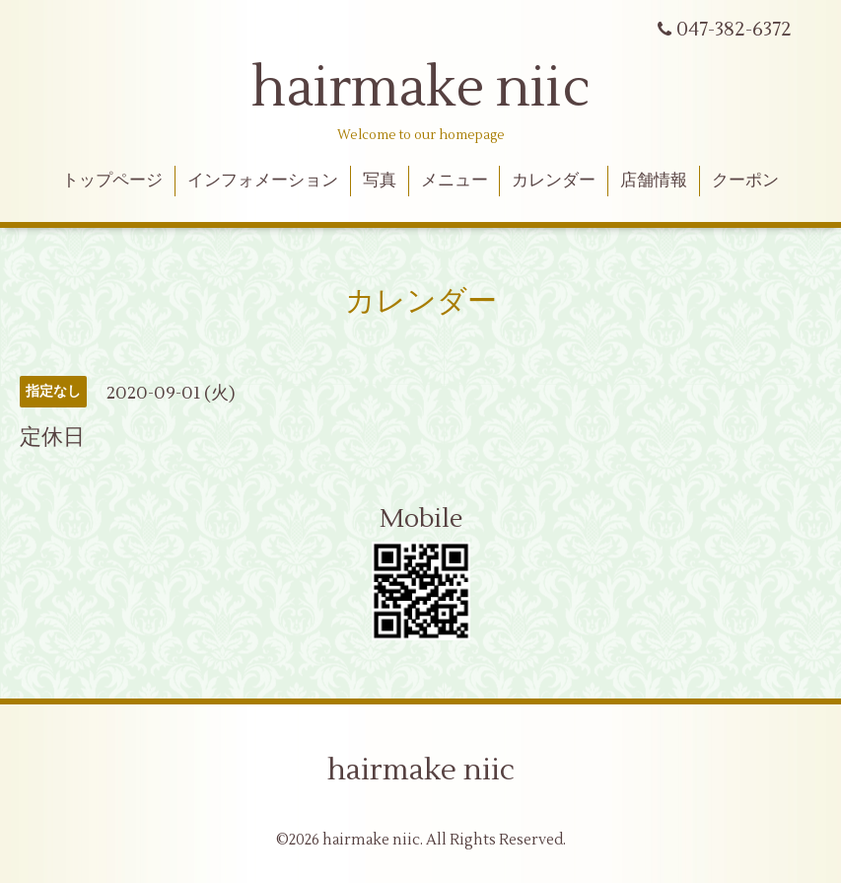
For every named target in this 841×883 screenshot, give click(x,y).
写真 (379, 180)
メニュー (454, 180)
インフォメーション (262, 180)
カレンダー (554, 180)
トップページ (112, 180)
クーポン (745, 180)
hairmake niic (421, 88)
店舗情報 (653, 180)
